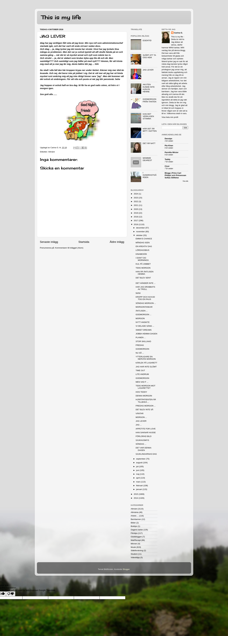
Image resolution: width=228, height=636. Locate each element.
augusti (139, 462)
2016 (136, 224)
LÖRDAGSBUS (142, 250)
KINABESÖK (141, 254)
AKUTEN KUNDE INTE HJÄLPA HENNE (149, 88)
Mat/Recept (136, 540)
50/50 (138, 293)
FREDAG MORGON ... (146, 406)
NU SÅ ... (140, 353)
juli (137, 466)
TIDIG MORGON (143, 268)
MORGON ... (141, 417)
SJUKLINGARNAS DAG (146, 454)
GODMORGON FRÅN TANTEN (149, 100)
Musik (133, 547)
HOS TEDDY (141, 392)
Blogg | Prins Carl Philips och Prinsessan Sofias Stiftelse (175, 175)
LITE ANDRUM (142, 374)
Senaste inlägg (49, 241)
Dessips (168, 138)
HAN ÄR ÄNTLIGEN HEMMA (144, 273)
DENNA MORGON (144, 396)
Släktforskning (137, 550)
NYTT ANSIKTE (143, 322)
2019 (136, 213)
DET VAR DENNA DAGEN (143, 449)
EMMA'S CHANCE (144, 239)
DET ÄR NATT (149, 143)
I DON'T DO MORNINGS (142, 259)
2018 (136, 217)
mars (138, 482)
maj (138, 474)
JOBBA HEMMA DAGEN (146, 334)
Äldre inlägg (117, 241)
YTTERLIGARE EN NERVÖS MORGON (146, 358)
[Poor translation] (10, 593)
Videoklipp (135, 557)
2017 (136, 220)
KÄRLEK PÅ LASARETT (146, 363)
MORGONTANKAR (144, 307)
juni (138, 470)
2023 (136, 198)
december (140, 228)
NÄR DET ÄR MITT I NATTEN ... (150, 131)
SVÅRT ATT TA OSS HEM (149, 56)
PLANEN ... (141, 337)
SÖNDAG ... (141, 444)
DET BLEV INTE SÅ (144, 409)
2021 (136, 205)
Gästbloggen (136, 537)
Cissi (167, 166)
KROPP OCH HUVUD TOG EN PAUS (145, 298)
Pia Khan (169, 145)
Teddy (167, 159)
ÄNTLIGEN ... (142, 311)
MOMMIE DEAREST (147, 159)
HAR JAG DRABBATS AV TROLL (145, 288)
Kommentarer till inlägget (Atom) (69, 248)
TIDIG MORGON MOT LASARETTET (145, 387)
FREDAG (140, 345)
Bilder (133, 523)
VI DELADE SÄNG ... (145, 326)
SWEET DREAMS (144, 330)
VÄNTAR (140, 413)
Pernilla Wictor (171, 152)
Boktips (134, 526)
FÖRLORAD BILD (144, 436)
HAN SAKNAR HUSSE (146, 432)
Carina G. (178, 33)
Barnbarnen (136, 519)
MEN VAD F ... (142, 382)
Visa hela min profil (170, 117)
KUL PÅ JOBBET (143, 264)
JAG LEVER (148, 70)
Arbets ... (135, 516)
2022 (136, 201)
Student (134, 554)
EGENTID (147, 40)
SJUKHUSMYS (142, 440)
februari (139, 485)
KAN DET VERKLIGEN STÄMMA (148, 116)
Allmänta (134, 512)
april (138, 478)
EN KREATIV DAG (144, 246)
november (140, 231)
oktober (139, 235)
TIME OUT (140, 370)
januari (139, 489)
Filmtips (134, 533)
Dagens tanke (137, 530)
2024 (136, 194)
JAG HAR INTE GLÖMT (146, 367)
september (141, 459)
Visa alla (185, 181)
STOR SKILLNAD (143, 341)
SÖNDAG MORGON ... (146, 303)
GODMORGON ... (143, 314)
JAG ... (139, 425)
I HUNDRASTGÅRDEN (149, 175)
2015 (136, 494)
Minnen (134, 544)
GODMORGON (142, 349)
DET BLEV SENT (143, 278)
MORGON (140, 318)
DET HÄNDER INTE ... (146, 283)
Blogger (126, 569)
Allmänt (51, 152)
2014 (136, 498)
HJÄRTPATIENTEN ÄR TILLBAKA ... (146, 400)
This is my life (61, 17)
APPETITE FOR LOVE (146, 429)
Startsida (83, 241)
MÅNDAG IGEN (143, 242)
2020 (136, 209)
